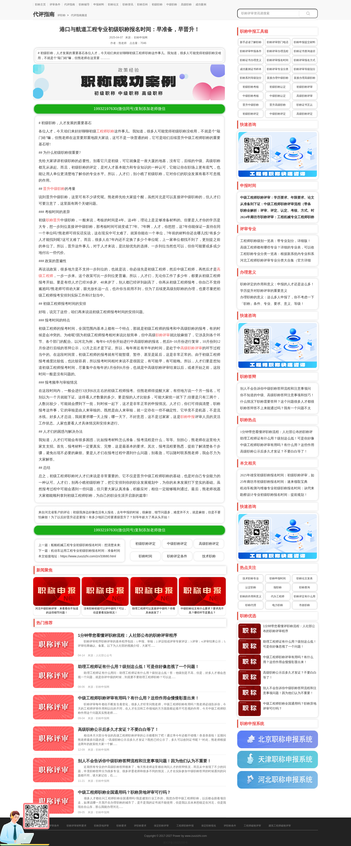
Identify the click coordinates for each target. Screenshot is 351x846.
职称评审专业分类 (277, 69)
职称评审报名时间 (277, 60)
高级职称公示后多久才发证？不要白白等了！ (273, 451)
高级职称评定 (304, 113)
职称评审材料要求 (76, 825)
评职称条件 (230, 825)
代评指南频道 (78, 15)
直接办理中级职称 (277, 77)
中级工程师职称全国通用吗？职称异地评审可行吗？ (124, 792)
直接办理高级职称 (304, 77)
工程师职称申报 (185, 825)
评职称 (61, 15)
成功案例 (200, 4)
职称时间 (145, 556)
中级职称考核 (251, 95)
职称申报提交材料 (304, 42)
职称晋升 (53, 220)
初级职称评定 (251, 113)
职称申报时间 (278, 578)
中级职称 (171, 4)
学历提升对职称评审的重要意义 (263, 290)
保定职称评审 (161, 825)
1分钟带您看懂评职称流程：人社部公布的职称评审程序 (127, 635)
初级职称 (157, 4)
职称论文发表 (304, 578)
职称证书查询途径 (304, 51)
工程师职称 (105, 131)
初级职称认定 (278, 86)
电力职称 (277, 605)
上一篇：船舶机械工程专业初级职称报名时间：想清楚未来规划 (82, 545)
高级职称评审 (191, 348)
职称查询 (304, 587)
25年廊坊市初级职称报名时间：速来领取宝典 (273, 481)
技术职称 (209, 556)
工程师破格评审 (252, 825)
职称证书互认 (304, 104)
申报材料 (98, 4)
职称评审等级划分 (304, 69)
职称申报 (187, 417)
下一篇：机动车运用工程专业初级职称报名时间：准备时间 (79, 550)
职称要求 (121, 825)
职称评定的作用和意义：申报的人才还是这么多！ (277, 284)
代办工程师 (277, 596)
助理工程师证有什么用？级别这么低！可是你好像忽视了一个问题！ (138, 666)
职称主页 (40, 4)
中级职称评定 (278, 113)
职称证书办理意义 (250, 60)
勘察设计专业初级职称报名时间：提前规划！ (273, 495)
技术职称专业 (251, 578)
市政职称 (304, 605)
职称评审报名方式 (304, 60)
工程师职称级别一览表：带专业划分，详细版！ (275, 241)
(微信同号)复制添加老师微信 (129, 109)
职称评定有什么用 (304, 596)
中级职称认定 (278, 95)
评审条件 (55, 4)
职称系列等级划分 (250, 77)
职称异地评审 (101, 825)
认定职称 (250, 587)
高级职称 (186, 4)
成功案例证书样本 (250, 69)
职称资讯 (128, 4)
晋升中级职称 (54, 189)
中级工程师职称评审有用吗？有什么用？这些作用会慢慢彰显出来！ (138, 698)
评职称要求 (140, 825)
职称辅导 (84, 4)
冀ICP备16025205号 (175, 842)
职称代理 (250, 605)
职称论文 (113, 4)
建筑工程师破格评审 (280, 825)
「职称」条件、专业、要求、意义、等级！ (272, 303)
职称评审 (163, 335)
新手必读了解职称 (250, 42)
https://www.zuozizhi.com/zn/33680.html (88, 556)
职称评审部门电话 (277, 42)
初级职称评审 (304, 86)
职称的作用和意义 (250, 596)
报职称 (278, 587)
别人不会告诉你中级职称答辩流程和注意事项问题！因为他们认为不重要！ (144, 761)
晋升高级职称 (278, 104)
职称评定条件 (177, 556)
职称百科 (142, 4)
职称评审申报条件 (250, 51)
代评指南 (69, 4)
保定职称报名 (208, 825)
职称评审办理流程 (277, 51)
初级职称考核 (251, 86)
